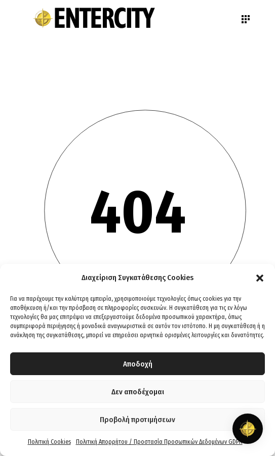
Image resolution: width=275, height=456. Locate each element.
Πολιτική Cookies (49, 441)
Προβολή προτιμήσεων (137, 419)
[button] (260, 278)
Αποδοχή (137, 364)
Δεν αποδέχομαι (137, 391)
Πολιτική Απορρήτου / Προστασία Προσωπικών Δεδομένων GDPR (159, 441)
